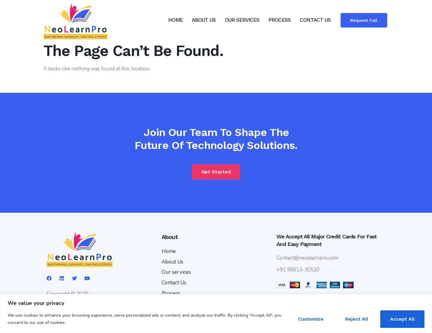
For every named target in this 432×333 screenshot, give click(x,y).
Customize (310, 319)
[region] (216, 313)
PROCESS (279, 20)
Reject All (356, 319)
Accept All (402, 319)
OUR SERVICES (242, 20)
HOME (175, 20)
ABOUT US (204, 20)
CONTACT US (315, 20)
